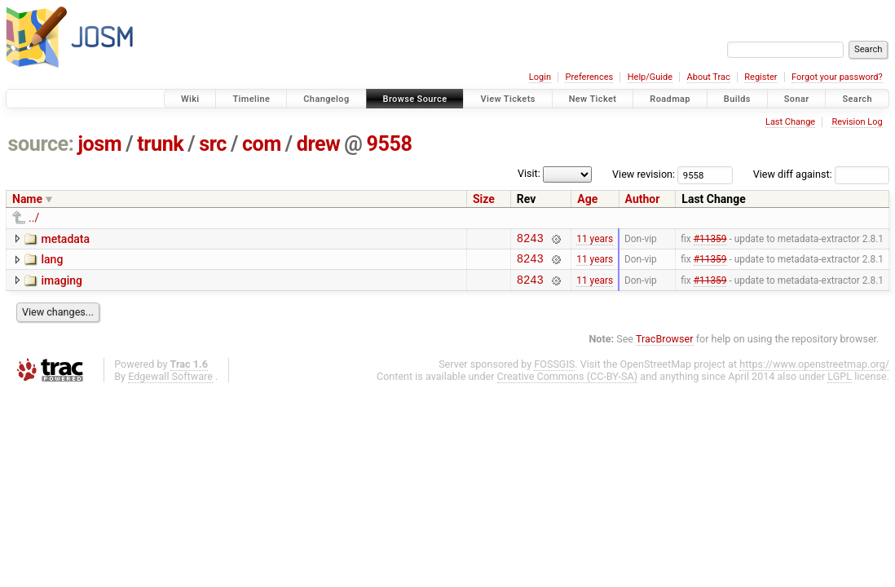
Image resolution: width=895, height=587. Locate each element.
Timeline (251, 99)
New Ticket (593, 99)
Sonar (796, 99)
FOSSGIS (554, 371)
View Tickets (507, 99)
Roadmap (670, 99)
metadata (65, 238)
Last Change (790, 122)
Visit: (529, 173)
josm (99, 144)
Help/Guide (650, 77)
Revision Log (856, 122)
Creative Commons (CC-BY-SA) (567, 383)
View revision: (643, 174)
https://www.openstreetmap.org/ (814, 371)
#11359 (710, 239)
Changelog (326, 99)
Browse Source (415, 99)
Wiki (190, 99)
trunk (160, 144)
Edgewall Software (170, 383)
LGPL (839, 383)
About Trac (708, 77)
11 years (594, 239)
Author (642, 198)
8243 (530, 240)
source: (41, 144)
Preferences (589, 77)
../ (34, 217)
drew (318, 144)
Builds (737, 99)
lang (52, 261)
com (261, 144)
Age (587, 198)
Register (760, 77)
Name (27, 198)
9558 (389, 144)
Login (540, 77)
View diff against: (821, 174)
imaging (61, 285)
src (213, 144)
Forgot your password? (837, 77)
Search (857, 99)
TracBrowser (665, 346)
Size (484, 198)
